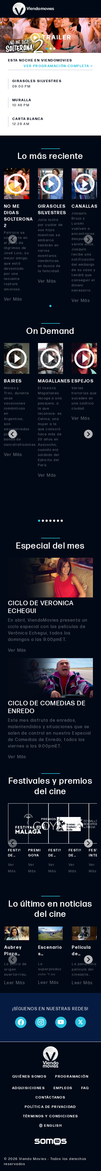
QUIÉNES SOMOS (29, 1076)
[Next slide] (88, 239)
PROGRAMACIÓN (72, 1076)
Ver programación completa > (58, 66)
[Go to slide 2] (51, 49)
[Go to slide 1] (47, 49)
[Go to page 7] (62, 521)
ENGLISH (50, 1125)
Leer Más (14, 982)
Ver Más (13, 299)
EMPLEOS (63, 1088)
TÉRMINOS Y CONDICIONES (50, 1116)
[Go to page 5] (54, 521)
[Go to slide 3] (54, 49)
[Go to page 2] (43, 521)
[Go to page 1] (51, 306)
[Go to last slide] (12, 434)
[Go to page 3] (47, 521)
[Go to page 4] (51, 521)
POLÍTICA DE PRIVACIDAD (50, 1107)
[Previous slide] (12, 239)
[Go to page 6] (58, 521)
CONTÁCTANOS (50, 1097)
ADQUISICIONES (28, 1088)
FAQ (85, 1088)
